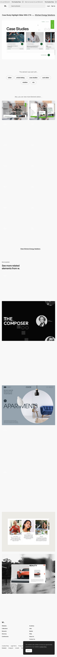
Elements (4, 631)
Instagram (10, 648)
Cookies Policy (5, 645)
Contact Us (32, 639)
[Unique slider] (28, 321)
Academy (31, 625)
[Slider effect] (28, 286)
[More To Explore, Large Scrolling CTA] (42, 131)
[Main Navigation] (15, 193)
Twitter (22, 648)
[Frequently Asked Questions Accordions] (42, 235)
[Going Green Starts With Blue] (15, 131)
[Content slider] (28, 532)
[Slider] (28, 447)
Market (31, 631)
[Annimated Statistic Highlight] (42, 214)
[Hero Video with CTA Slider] (42, 173)
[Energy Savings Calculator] (15, 173)
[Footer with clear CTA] (15, 152)
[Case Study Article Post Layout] (42, 193)
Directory (4, 633)
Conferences (5, 636)
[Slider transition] (28, 363)
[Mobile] (42, 110)
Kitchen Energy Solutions (45, 15)
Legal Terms (14, 645)
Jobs (30, 628)
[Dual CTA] (15, 235)
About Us (31, 636)
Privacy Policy (21, 645)
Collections (4, 628)
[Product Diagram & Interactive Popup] (42, 152)
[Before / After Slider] (28, 405)
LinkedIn (17, 648)
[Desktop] (15, 110)
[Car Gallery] (28, 574)
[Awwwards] (5, 6)
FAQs (30, 633)
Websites (4, 625)
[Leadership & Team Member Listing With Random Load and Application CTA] (15, 214)
